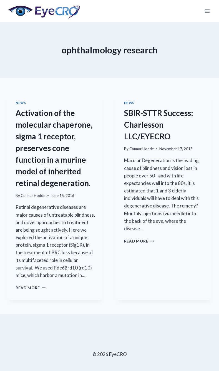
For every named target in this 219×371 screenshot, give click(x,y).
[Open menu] (207, 11)
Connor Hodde (33, 195)
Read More (31, 288)
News (21, 103)
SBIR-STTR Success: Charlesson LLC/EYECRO (158, 124)
